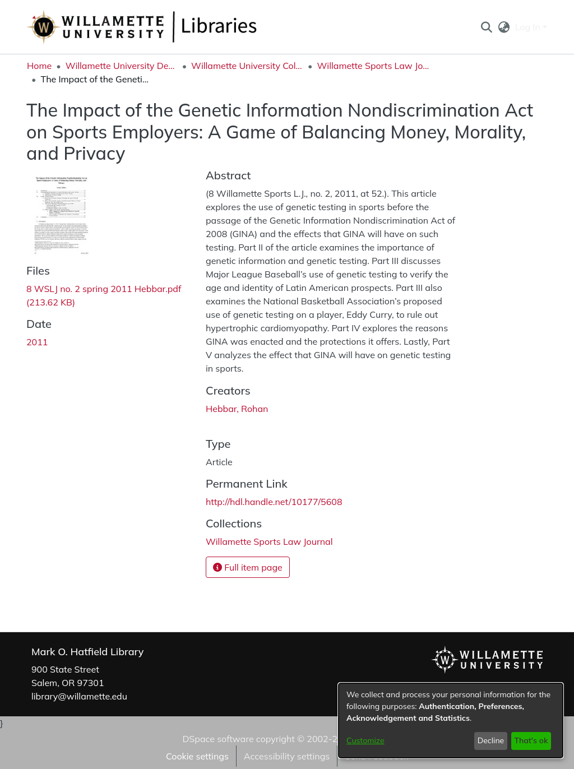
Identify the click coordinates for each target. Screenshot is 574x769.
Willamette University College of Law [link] (247, 65)
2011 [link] (37, 342)
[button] (486, 27)
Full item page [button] (248, 567)
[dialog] (451, 720)
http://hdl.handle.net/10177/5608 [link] (274, 501)
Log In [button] (529, 27)
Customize (365, 740)
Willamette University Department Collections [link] (122, 65)
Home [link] (39, 65)
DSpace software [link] (217, 738)
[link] (269, 541)
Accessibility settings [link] (287, 756)
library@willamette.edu (79, 696)
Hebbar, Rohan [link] (237, 408)
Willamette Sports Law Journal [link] (373, 65)
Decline (491, 740)
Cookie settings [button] (197, 756)
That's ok (531, 740)
